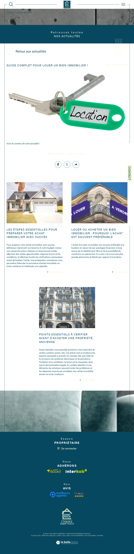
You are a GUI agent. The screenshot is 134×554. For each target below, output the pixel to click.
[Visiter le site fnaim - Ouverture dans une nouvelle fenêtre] (54, 471)
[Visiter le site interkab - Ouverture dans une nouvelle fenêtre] (76, 471)
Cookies (100, 535)
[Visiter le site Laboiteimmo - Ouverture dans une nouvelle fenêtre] (67, 545)
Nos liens (66, 535)
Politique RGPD (90, 535)
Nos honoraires (77, 535)
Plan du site (35, 535)
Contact (130, 173)
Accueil (10, 12)
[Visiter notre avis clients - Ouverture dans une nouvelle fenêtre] (79, 494)
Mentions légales (48, 535)
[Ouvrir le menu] (123, 4)
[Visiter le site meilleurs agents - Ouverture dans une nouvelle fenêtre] (59, 494)
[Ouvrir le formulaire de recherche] (11, 4)
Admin (59, 535)
